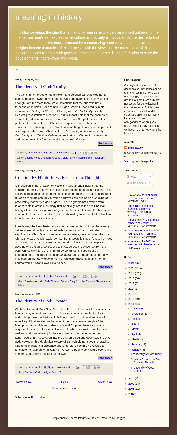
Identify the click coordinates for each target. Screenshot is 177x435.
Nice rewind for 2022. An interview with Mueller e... (142, 243)
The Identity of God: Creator (41, 300)
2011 (131, 303)
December (137, 308)
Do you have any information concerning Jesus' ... (144, 221)
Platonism (99, 157)
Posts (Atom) (39, 397)
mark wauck (135, 147)
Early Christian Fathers (56, 281)
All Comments (136, 183)
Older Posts (105, 381)
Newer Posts (23, 381)
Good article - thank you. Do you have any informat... (144, 232)
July (134, 323)
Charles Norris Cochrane (38, 157)
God (37, 372)
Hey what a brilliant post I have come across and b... (143, 196)
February (137, 344)
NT (59, 372)
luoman (95, 418)
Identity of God (48, 372)
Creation (56, 157)
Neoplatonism (85, 157)
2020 (131, 267)
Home (16, 69)
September (138, 313)
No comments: (64, 367)
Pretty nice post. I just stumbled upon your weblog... (140, 209)
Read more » (105, 143)
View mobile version (64, 388)
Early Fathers (70, 157)
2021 (131, 262)
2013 (131, 293)
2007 (131, 393)
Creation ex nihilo (34, 281)
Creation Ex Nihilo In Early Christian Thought (57, 177)
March (135, 339)
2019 (131, 273)
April (134, 334)
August (135, 318)
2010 (131, 378)
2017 (131, 283)
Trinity (20, 161)
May (134, 328)
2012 (131, 298)
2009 (131, 383)
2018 (131, 278)
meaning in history (49, 17)
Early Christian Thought (82, 281)
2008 (131, 388)
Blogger (120, 418)
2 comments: (62, 152)
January (136, 349)
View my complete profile (138, 161)
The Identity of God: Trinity (40, 86)
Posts (131, 176)
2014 (131, 288)
